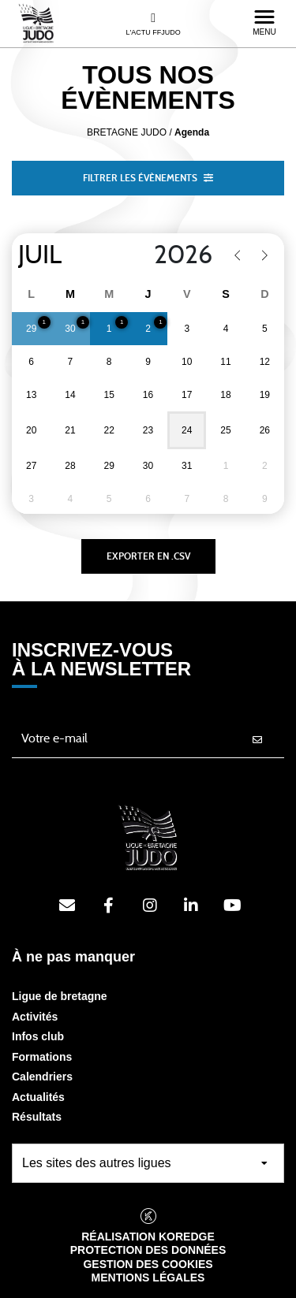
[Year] (173, 255)
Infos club (38, 1036)
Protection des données (148, 1250)
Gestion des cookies (147, 1264)
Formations (42, 1057)
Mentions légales (148, 1277)
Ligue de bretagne (59, 996)
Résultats (37, 1116)
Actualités (38, 1097)
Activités (35, 1016)
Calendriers (42, 1076)
